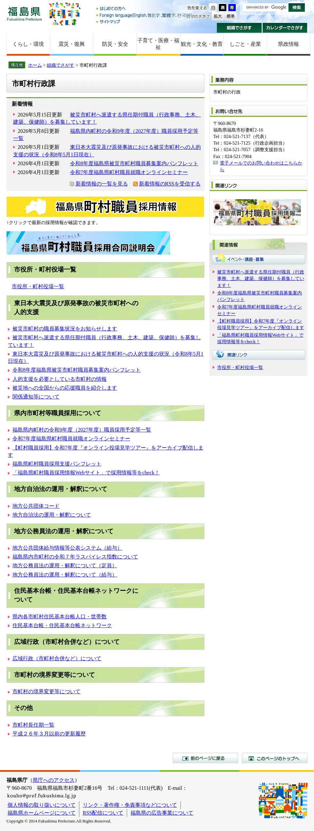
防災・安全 (115, 44)
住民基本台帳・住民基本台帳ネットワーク (62, 625)
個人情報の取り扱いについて (42, 805)
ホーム (35, 65)
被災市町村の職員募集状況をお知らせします (64, 328)
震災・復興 (72, 44)
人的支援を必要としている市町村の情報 (59, 379)
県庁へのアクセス (54, 780)
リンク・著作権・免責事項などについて (130, 805)
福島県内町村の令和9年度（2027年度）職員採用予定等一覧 (81, 430)
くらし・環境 (28, 44)
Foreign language (145, 15)
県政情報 (288, 44)
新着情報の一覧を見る (102, 183)
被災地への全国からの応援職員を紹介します (64, 388)
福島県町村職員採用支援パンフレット (56, 464)
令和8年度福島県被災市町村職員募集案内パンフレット (134, 163)
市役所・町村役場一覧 (38, 286)
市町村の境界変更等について (46, 691)
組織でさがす (239, 28)
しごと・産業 (245, 44)
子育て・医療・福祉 (158, 44)
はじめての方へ (145, 9)
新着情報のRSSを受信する (170, 183)
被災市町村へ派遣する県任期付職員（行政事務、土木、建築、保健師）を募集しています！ (260, 278)
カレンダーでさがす (285, 28)
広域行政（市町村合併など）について (56, 658)
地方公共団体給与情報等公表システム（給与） (67, 548)
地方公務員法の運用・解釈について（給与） (64, 574)
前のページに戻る (205, 758)
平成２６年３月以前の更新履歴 (49, 733)
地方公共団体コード (36, 506)
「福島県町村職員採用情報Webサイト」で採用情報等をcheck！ (86, 472)
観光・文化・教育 (202, 44)
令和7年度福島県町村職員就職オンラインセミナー (129, 172)
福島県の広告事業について (162, 813)
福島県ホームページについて (42, 813)
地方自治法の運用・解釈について (51, 515)
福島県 (25, 13)
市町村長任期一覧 (33, 725)
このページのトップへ (274, 758)
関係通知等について (36, 396)
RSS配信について (103, 813)
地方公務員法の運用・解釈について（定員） (64, 565)
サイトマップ (145, 21)
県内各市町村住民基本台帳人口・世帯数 (59, 616)
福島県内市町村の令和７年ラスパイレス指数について (75, 556)
